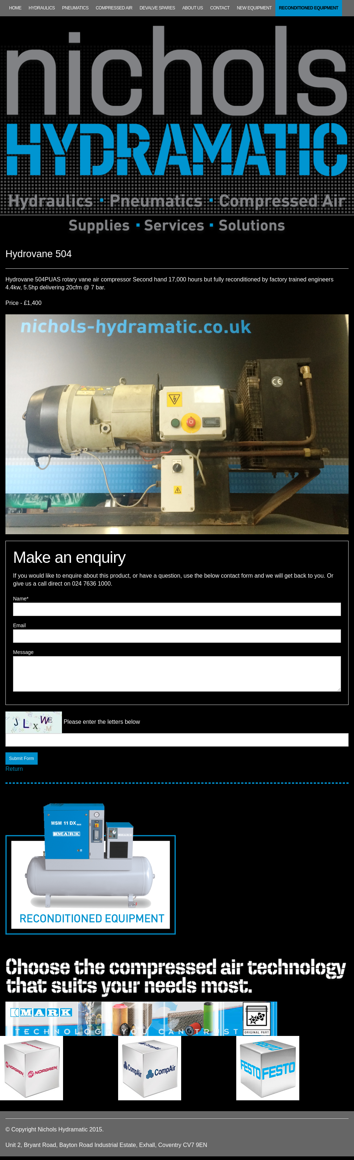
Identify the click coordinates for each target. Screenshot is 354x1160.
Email (19, 625)
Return (14, 769)
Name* (21, 599)
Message (23, 652)
